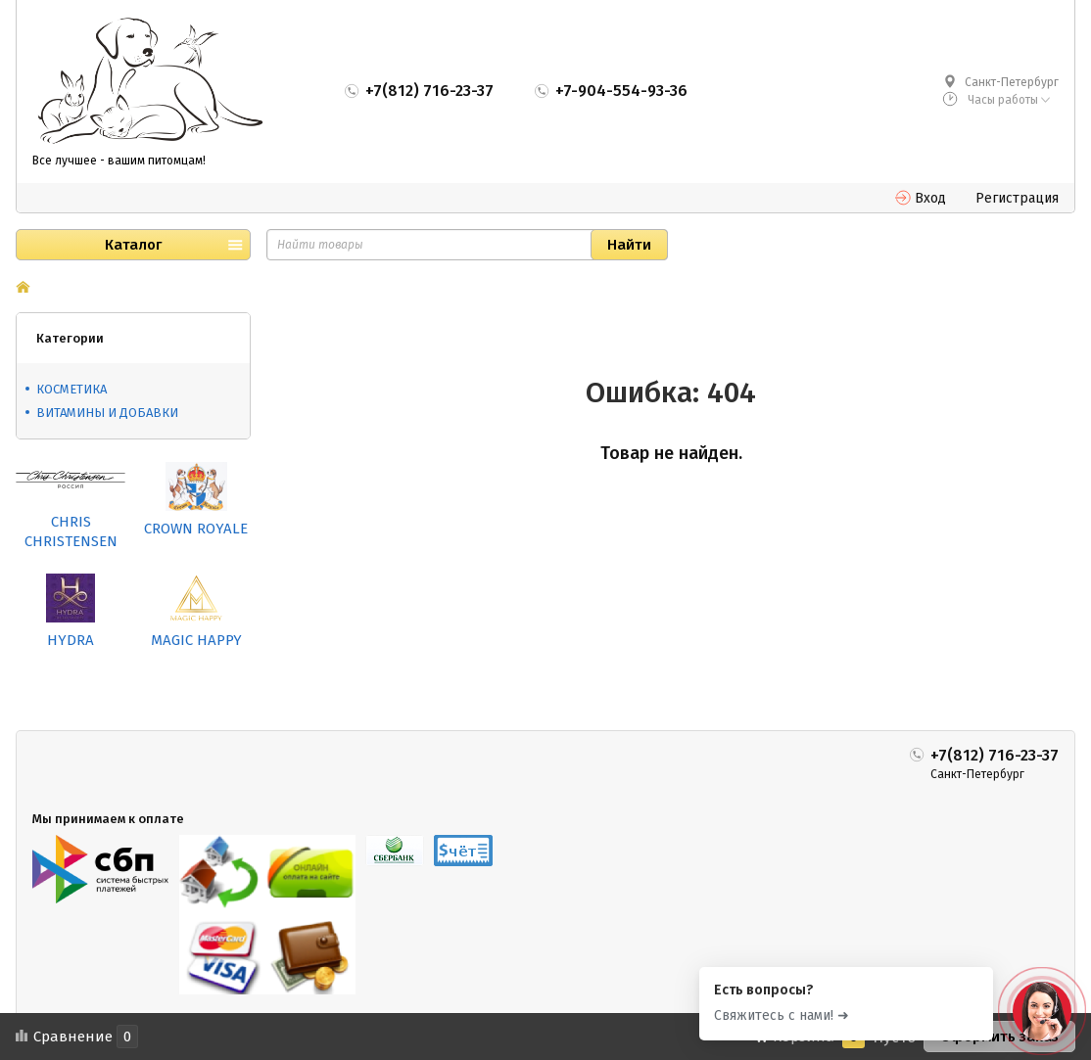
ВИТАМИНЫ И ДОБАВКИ (107, 412)
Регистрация (1017, 198)
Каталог (133, 244)
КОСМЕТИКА (71, 389)
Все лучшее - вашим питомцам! (119, 160)
